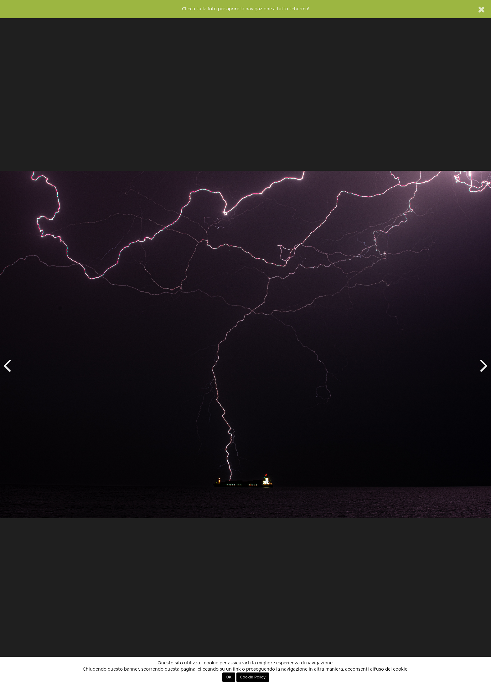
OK (229, 677)
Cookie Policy (253, 677)
